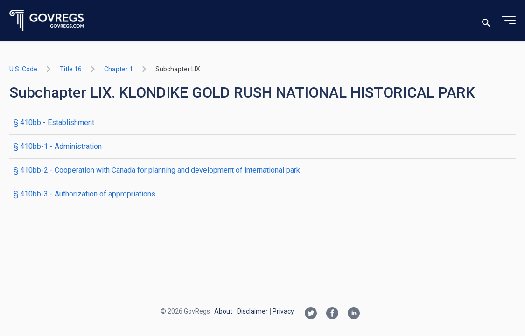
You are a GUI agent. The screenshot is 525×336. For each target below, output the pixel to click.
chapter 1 (118, 69)
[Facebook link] (332, 314)
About (223, 311)
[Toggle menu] (509, 20)
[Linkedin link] (354, 314)
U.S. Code (23, 69)
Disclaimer (252, 311)
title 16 (71, 69)
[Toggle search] (486, 20)
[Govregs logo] (46, 21)
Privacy (283, 311)
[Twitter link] (311, 314)
